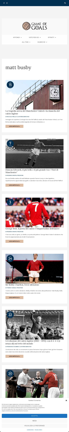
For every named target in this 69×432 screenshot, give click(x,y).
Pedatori (20, 175)
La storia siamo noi (23, 116)
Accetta (34, 416)
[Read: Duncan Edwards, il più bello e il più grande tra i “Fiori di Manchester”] (34, 153)
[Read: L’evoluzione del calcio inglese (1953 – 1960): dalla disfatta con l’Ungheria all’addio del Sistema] (34, 383)
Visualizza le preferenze (34, 426)
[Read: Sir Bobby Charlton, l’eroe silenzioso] (34, 268)
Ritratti (52, 37)
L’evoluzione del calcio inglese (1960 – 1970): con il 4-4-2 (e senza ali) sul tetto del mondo (32, 342)
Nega (35, 421)
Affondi (17, 37)
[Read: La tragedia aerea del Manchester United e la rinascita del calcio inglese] (34, 94)
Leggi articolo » (14, 126)
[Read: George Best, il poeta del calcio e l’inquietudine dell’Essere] (34, 212)
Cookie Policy (30, 429)
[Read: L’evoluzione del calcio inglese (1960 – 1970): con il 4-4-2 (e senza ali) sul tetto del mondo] (34, 324)
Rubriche (42, 42)
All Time (26, 42)
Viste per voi (35, 37)
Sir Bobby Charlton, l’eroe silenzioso (22, 284)
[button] (66, 400)
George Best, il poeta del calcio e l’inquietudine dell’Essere (32, 228)
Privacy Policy (38, 429)
